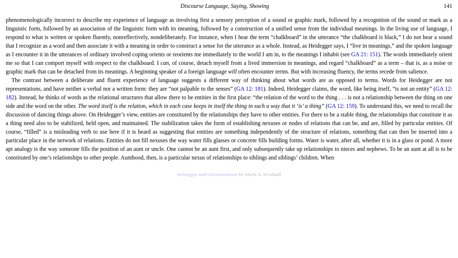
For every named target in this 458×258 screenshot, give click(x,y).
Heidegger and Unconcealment (207, 174)
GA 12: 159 (341, 106)
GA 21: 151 (364, 54)
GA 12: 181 (249, 89)
